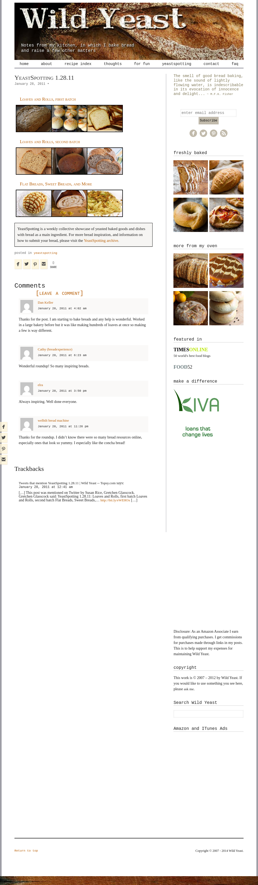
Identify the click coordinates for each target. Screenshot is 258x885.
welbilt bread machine (54, 429)
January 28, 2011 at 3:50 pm (64, 399)
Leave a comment (57, 301)
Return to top (27, 860)
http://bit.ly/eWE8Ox (116, 508)
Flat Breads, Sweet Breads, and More (59, 192)
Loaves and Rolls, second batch (52, 149)
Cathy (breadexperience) (56, 358)
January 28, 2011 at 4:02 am (64, 317)
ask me (189, 698)
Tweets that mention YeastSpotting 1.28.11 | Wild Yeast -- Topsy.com (70, 491)
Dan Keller (46, 311)
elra (40, 393)
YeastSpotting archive (101, 249)
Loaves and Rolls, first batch (50, 107)
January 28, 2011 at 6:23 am (64, 363)
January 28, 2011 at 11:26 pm (65, 435)
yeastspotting (46, 261)
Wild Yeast (129, 23)
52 (182, 376)
